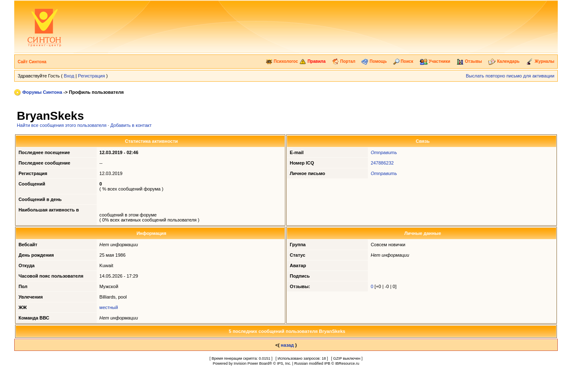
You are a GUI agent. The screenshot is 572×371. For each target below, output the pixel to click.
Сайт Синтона (32, 61)
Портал (343, 61)
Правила (312, 61)
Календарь (504, 61)
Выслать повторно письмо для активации (510, 75)
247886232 (382, 162)
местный (109, 307)
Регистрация (91, 75)
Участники (435, 61)
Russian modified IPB (312, 363)
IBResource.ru (347, 363)
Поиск (403, 61)
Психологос (282, 61)
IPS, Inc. (284, 363)
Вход (69, 75)
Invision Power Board (251, 363)
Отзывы (469, 61)
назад (287, 345)
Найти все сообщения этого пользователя (61, 125)
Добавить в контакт (131, 125)
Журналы (540, 61)
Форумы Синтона (42, 92)
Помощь (374, 61)
